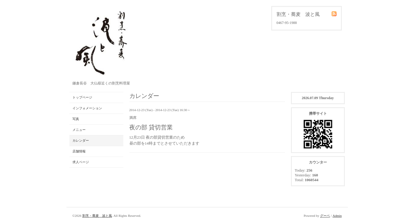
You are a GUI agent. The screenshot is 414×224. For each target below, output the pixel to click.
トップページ (82, 97)
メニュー (79, 129)
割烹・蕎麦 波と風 (97, 215)
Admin (337, 215)
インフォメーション (87, 108)
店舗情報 (79, 151)
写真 (75, 119)
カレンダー (80, 140)
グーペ (325, 215)
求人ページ (80, 162)
